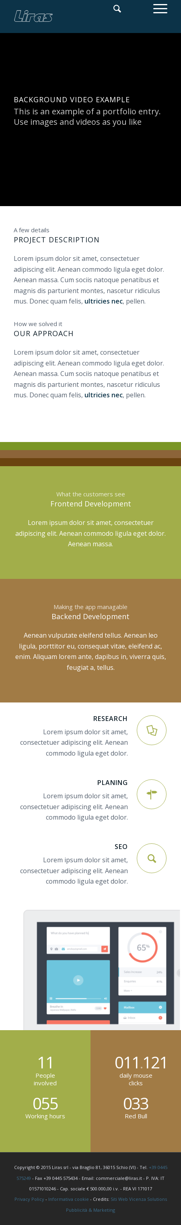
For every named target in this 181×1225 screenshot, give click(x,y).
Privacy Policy (29, 1199)
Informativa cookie (68, 1199)
